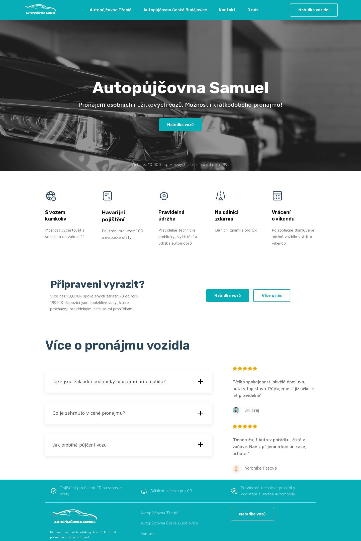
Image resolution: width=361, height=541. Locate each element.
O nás (252, 10)
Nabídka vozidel (313, 10)
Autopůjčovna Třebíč (110, 10)
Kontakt (227, 10)
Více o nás (272, 295)
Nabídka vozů (180, 124)
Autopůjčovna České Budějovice (175, 10)
